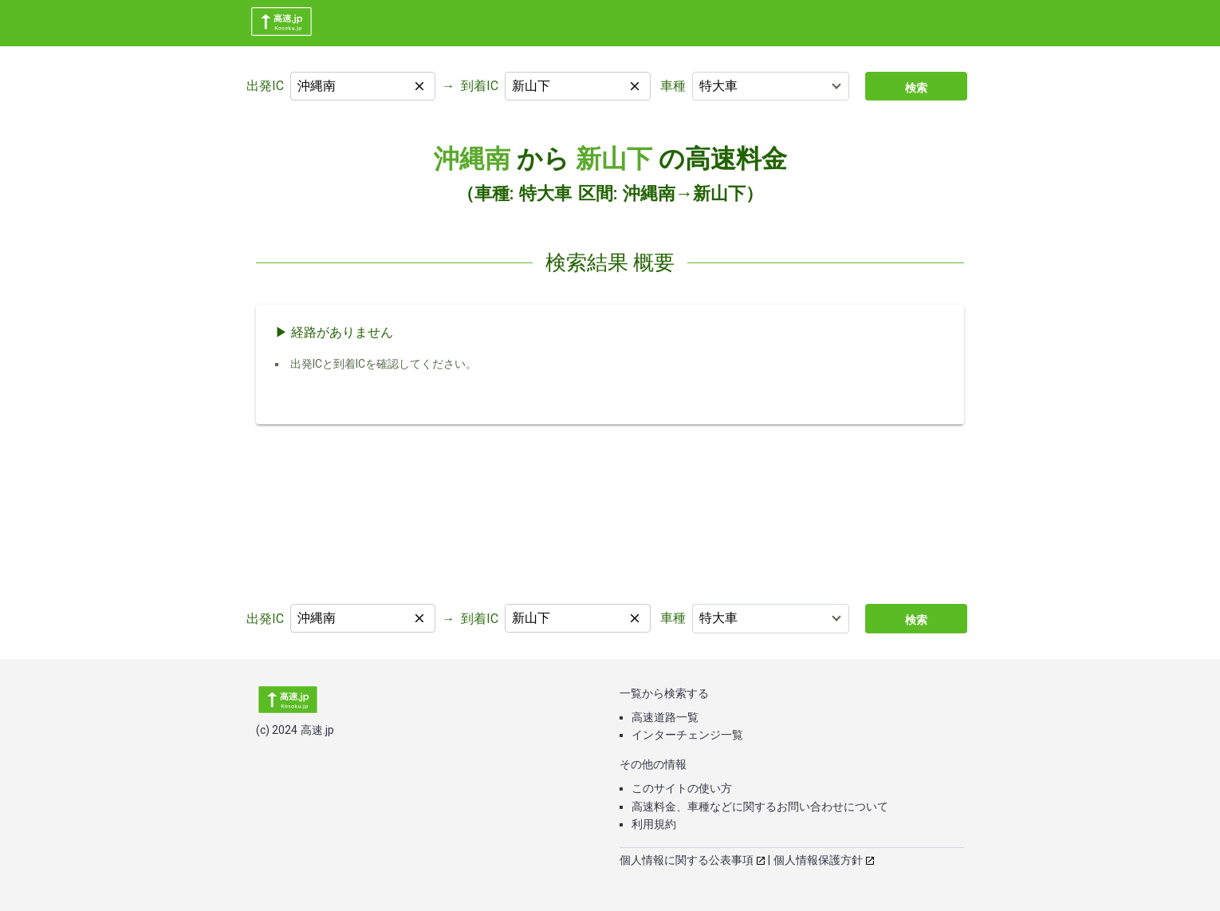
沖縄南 (472, 159)
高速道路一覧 (665, 717)
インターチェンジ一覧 (687, 734)
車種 (673, 85)
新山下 (614, 159)
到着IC (479, 85)
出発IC (265, 85)
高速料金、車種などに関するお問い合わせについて (760, 806)
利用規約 (654, 824)
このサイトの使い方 (682, 788)
